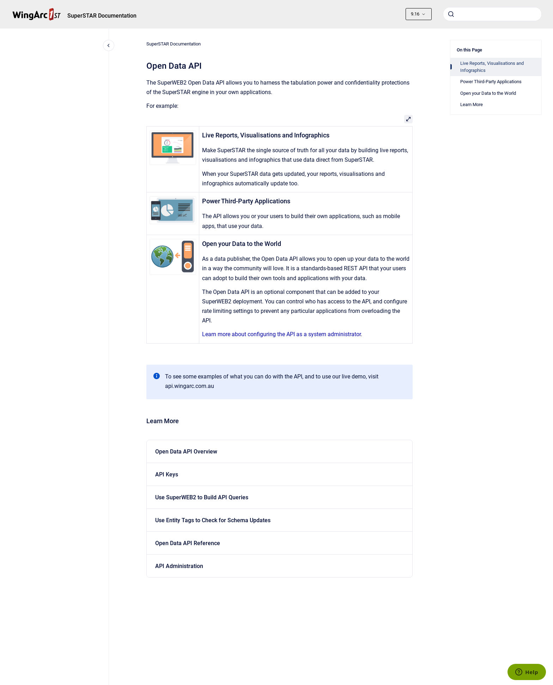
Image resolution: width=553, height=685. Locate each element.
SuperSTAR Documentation (101, 15)
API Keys (166, 474)
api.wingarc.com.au (189, 386)
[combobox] (492, 14)
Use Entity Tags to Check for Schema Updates (213, 520)
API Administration (179, 566)
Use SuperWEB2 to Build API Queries (201, 497)
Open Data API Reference (187, 543)
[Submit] (451, 14)
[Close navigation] (108, 45)
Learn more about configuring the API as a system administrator (281, 334)
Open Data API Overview (186, 451)
